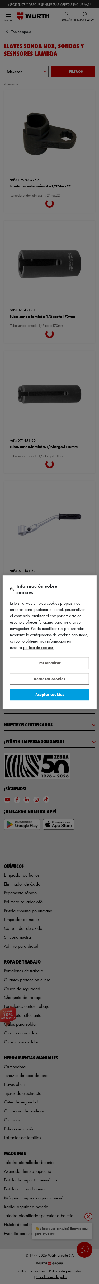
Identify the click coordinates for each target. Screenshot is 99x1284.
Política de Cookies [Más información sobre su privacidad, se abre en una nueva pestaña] (38, 647)
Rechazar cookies (49, 679)
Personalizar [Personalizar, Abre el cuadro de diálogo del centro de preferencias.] (50, 662)
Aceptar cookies (49, 694)
